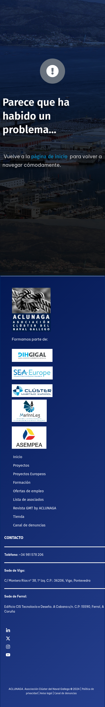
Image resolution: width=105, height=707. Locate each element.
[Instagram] (52, 646)
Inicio (17, 457)
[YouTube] (52, 654)
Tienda (18, 516)
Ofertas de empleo (28, 491)
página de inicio (49, 156)
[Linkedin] (52, 630)
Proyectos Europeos (29, 474)
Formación (21, 482)
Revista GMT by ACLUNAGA (34, 508)
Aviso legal (46, 693)
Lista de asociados (28, 499)
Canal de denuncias (29, 525)
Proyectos (21, 465)
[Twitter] (52, 638)
